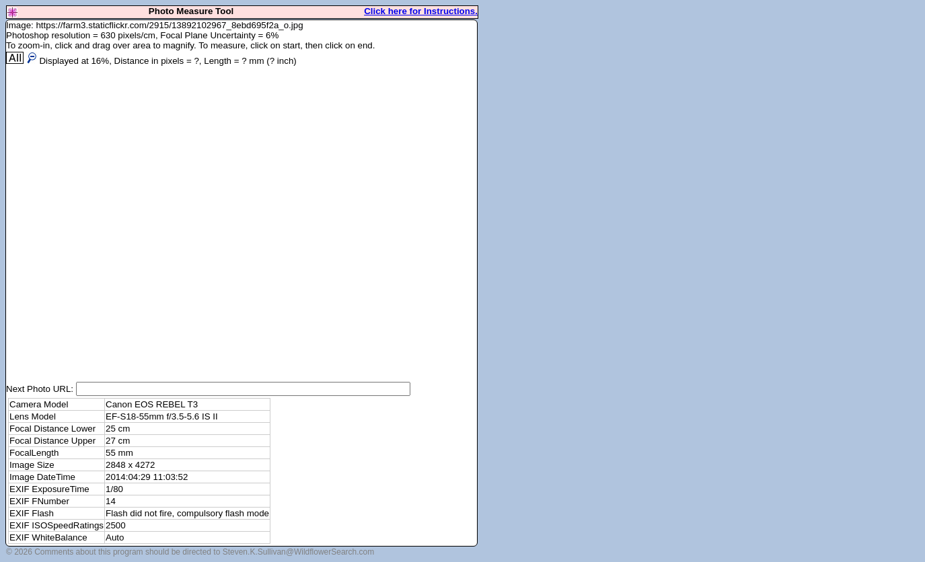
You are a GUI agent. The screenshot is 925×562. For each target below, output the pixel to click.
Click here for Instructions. (421, 11)
